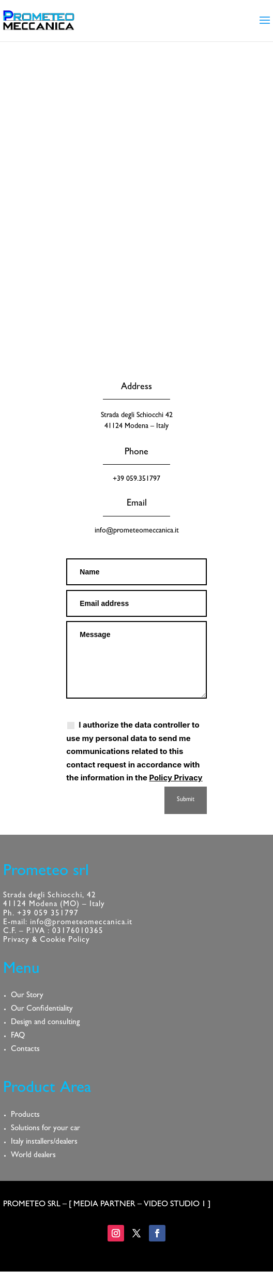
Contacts (25, 1050)
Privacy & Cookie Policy (46, 940)
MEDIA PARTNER (104, 1205)
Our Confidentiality (42, 1009)
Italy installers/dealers (44, 1142)
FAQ (18, 1036)
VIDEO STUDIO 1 (175, 1205)
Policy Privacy (175, 777)
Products (25, 1115)
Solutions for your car (45, 1129)
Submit (185, 800)
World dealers (33, 1156)
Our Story (27, 996)
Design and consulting (45, 1023)
